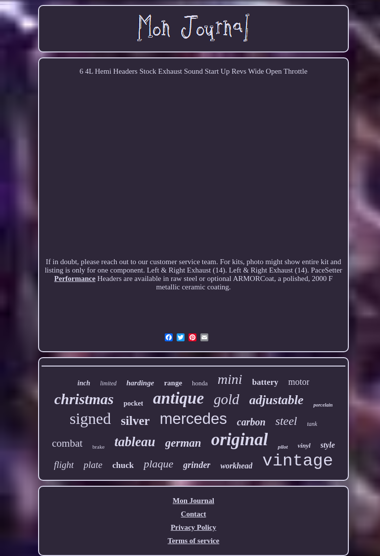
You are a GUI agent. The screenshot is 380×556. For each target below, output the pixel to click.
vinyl (304, 445)
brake (98, 447)
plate (93, 465)
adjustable (276, 400)
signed (90, 418)
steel (286, 421)
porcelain (322, 405)
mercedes (193, 418)
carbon (251, 422)
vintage (297, 461)
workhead (236, 466)
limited (108, 383)
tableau (134, 441)
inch (84, 383)
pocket (133, 403)
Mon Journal (193, 501)
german (183, 443)
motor (298, 382)
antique (178, 398)
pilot (282, 447)
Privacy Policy (193, 527)
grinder (196, 465)
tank (312, 423)
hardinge (140, 383)
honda (200, 383)
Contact (193, 514)
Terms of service (193, 541)
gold (226, 399)
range (173, 383)
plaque (158, 464)
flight (64, 465)
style (328, 445)
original (239, 439)
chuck (123, 465)
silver (135, 420)
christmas (84, 399)
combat (67, 443)
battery (265, 382)
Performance (74, 278)
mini (230, 379)
